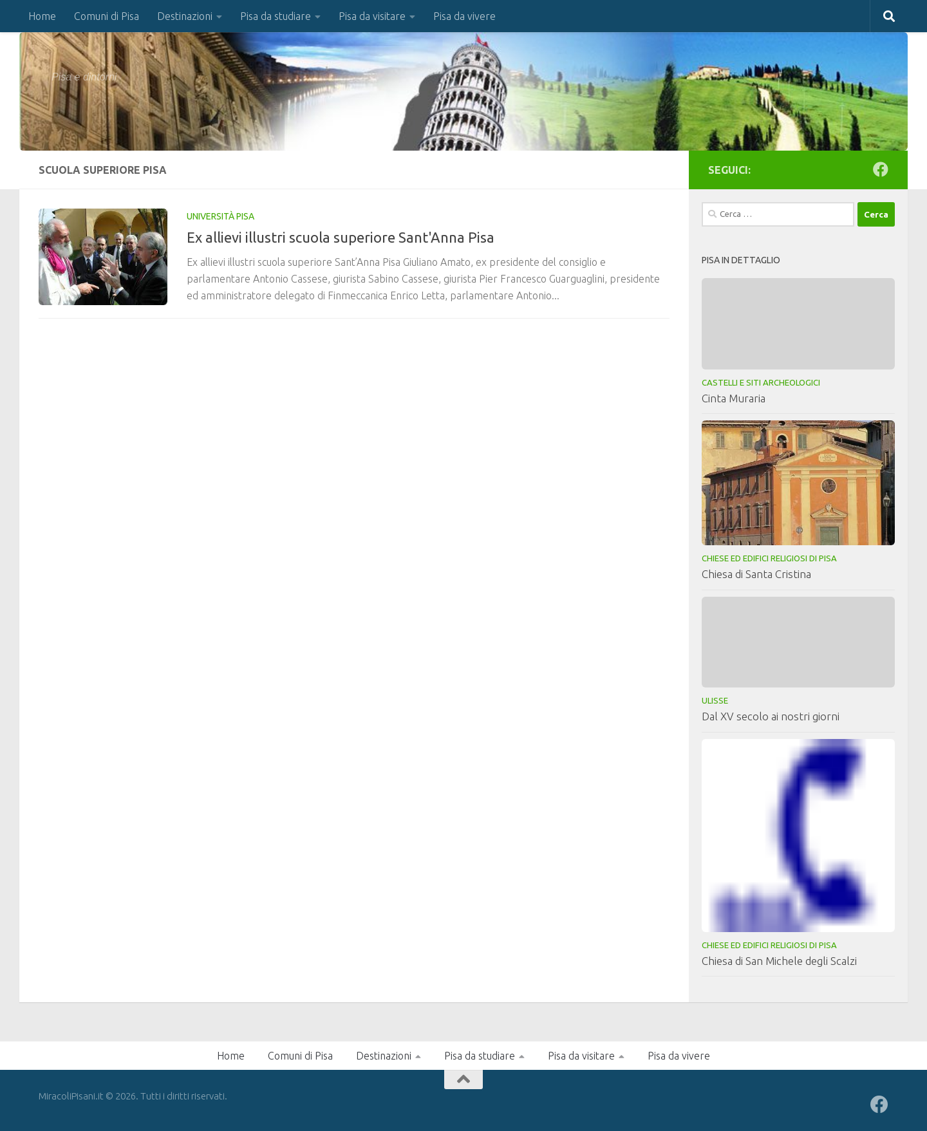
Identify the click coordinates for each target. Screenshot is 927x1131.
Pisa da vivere (464, 16)
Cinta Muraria (733, 398)
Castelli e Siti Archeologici (761, 382)
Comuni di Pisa (106, 16)
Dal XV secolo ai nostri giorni (770, 716)
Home (42, 16)
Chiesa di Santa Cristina (756, 574)
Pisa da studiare (275, 16)
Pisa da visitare (372, 16)
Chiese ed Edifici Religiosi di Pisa (769, 558)
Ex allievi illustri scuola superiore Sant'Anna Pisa (340, 237)
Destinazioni (184, 16)
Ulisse (715, 700)
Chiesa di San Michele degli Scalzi (779, 961)
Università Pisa (220, 216)
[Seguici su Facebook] (880, 169)
